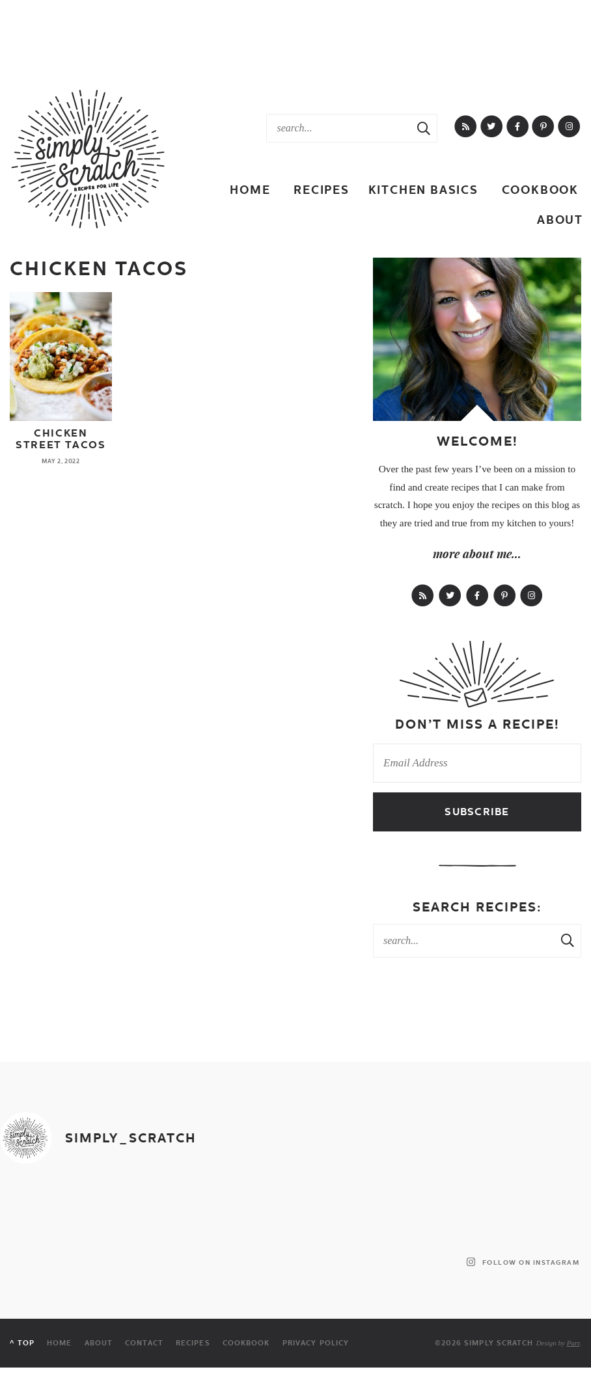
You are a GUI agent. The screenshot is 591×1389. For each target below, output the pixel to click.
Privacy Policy (315, 1343)
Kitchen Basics (423, 189)
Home (250, 189)
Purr (573, 1343)
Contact (144, 1343)
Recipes (322, 189)
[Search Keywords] (339, 128)
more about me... (477, 553)
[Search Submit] (424, 128)
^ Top (22, 1343)
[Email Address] (477, 763)
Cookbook (540, 189)
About (560, 219)
